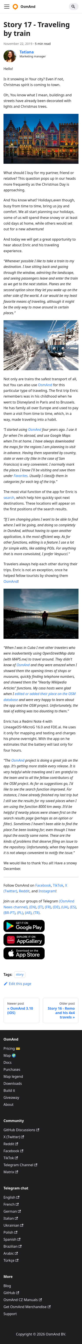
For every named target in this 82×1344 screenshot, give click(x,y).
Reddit (24, 891)
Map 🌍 (9, 1055)
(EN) (32, 907)
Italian (10, 1218)
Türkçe (10, 1260)
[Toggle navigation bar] (6, 6)
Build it (9, 1090)
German (12, 1211)
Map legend (13, 1076)
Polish (10, 1232)
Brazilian (12, 1246)
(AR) (28, 912)
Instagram (47, 891)
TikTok (58, 885)
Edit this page (17, 983)
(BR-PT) (9, 912)
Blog (7, 1285)
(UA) (64, 907)
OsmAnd (45, 384)
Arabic (10, 1253)
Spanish (11, 1239)
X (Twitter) (13, 1136)
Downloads (12, 1083)
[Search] (74, 6)
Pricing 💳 (11, 1048)
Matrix (10, 1172)
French (11, 1204)
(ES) (73, 907)
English (11, 1197)
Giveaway (11, 1097)
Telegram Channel (20, 1165)
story (19, 974)
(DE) (56, 907)
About (8, 1104)
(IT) (40, 907)
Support (10, 1313)
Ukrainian (13, 1225)
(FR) (48, 907)
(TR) (36, 912)
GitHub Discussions (21, 1129)
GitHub (11, 1292)
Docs (7, 1062)
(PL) (20, 912)
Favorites (21, 475)
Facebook (43, 885)
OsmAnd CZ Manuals (22, 1299)
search (8, 497)
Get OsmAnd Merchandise (27, 1306)
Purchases (11, 1069)
